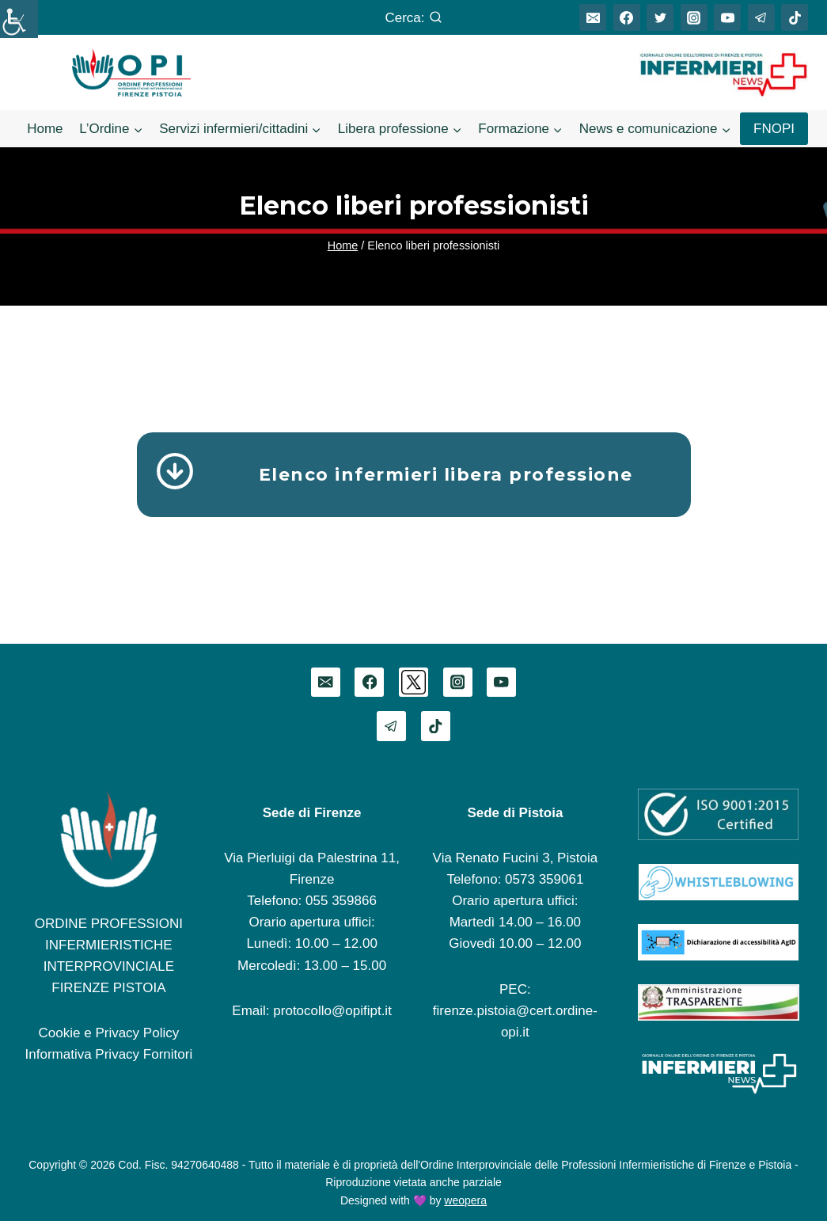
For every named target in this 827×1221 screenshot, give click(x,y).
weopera (465, 1200)
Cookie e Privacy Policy (109, 1032)
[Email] (592, 17)
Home (45, 128)
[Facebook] (626, 17)
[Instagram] (694, 17)
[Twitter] (660, 17)
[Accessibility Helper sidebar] (19, 19)
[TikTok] (794, 17)
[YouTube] (727, 17)
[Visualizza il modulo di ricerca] (413, 17)
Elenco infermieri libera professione (446, 474)
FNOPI (774, 128)
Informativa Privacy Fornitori (109, 1054)
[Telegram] (761, 17)
